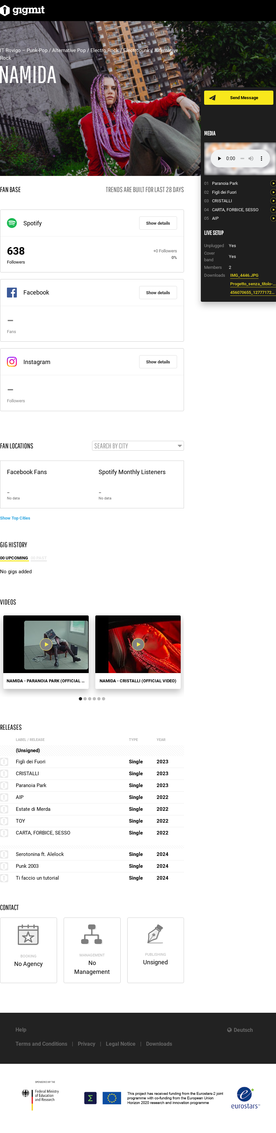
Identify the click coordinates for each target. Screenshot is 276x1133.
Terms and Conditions (41, 1044)
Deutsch (243, 1030)
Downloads (159, 1044)
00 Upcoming (14, 557)
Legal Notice (121, 1044)
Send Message (244, 97)
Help (20, 1030)
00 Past (39, 557)
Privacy (86, 1044)
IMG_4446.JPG (244, 275)
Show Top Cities (15, 518)
